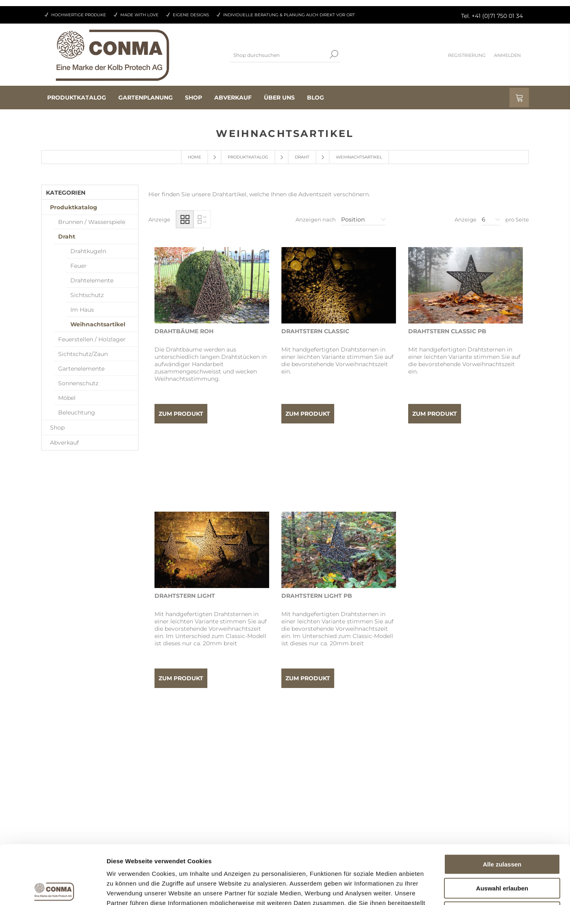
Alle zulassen (502, 805)
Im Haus (82, 309)
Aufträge (183, 779)
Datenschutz (311, 779)
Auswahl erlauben (502, 829)
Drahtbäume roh (183, 331)
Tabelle (185, 219)
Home (194, 157)
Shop (57, 427)
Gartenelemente (81, 368)
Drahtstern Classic (315, 331)
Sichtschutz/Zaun (83, 354)
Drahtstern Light (184, 530)
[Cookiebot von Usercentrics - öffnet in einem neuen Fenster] (52, 889)
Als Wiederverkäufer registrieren (217, 764)
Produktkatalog (248, 157)
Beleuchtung (76, 412)
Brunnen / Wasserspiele (91, 222)
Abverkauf (64, 442)
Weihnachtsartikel (97, 324)
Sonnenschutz (78, 383)
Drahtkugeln (88, 251)
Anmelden (507, 55)
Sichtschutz (87, 295)
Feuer (78, 265)
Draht (302, 157)
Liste (202, 219)
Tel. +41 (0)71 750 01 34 (492, 16)
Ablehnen (502, 853)
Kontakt (304, 764)
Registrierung (467, 55)
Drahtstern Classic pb (447, 331)
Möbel (67, 397)
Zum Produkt (181, 413)
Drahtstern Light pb (316, 530)
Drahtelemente (91, 280)
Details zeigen (432, 888)
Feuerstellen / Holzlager (92, 339)
